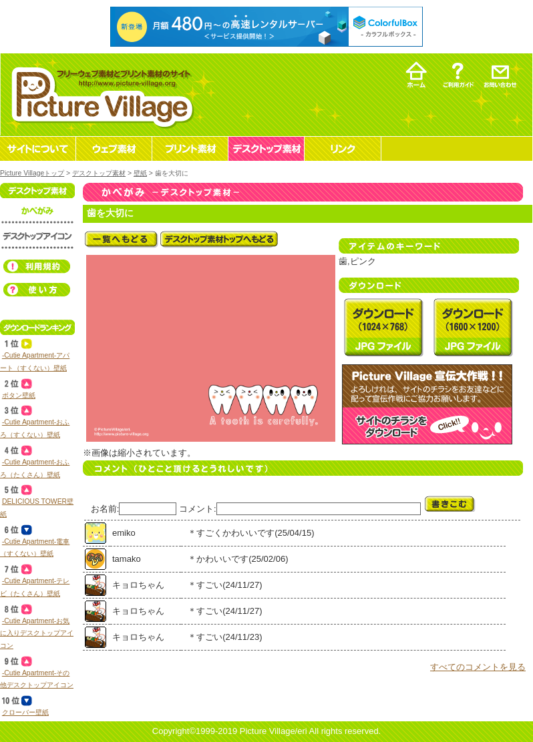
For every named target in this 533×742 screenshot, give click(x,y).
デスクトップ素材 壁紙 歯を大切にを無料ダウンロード (383, 327)
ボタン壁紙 (18, 395)
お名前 (104, 509)
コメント (196, 509)
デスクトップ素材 (99, 173)
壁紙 (140, 173)
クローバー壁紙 (25, 712)
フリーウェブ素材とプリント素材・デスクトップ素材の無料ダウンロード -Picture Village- (100, 94)
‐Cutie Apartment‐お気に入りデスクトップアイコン (36, 633)
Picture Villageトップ (32, 173)
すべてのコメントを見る (478, 667)
